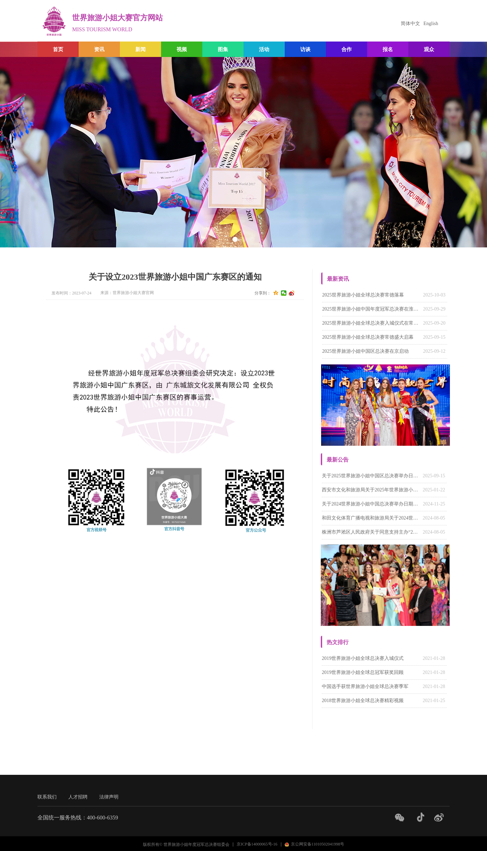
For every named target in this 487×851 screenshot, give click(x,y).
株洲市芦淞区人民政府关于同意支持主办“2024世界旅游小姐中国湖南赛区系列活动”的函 (370, 532)
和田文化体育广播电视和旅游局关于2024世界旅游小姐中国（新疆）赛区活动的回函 (370, 518)
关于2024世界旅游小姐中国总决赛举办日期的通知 (370, 503)
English (430, 23)
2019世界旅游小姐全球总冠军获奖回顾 (363, 672)
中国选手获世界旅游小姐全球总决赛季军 (365, 686)
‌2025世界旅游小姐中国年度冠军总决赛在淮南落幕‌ (371, 309)
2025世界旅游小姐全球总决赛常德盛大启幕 (368, 337)
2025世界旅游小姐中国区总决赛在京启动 (365, 351)
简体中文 (410, 23)
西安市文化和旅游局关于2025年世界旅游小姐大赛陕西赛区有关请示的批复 (370, 489)
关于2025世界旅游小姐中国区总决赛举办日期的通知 (370, 475)
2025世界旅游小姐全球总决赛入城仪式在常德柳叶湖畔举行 (371, 323)
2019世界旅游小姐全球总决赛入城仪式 (363, 658)
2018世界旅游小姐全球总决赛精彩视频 (363, 700)
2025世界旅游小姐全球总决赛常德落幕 (363, 295)
